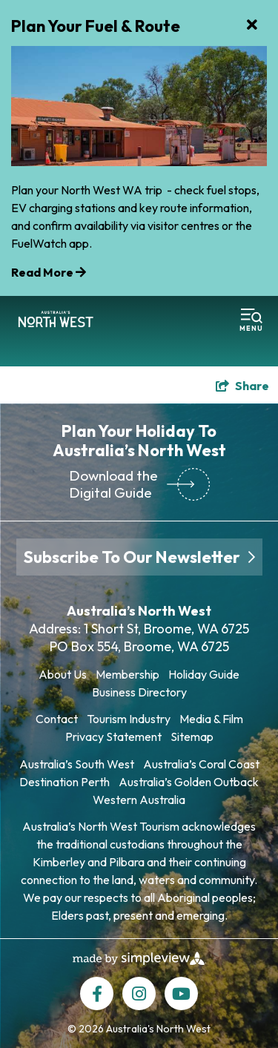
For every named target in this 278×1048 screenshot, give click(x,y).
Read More (48, 272)
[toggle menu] (251, 321)
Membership (127, 674)
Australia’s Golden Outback (189, 781)
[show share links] (242, 386)
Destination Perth (64, 781)
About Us (63, 674)
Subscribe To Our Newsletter (139, 557)
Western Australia (139, 799)
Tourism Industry (129, 718)
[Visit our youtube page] (181, 993)
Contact (57, 718)
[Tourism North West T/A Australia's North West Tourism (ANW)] (55, 321)
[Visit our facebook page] (96, 993)
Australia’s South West (76, 764)
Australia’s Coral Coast (201, 764)
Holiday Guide (203, 674)
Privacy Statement (113, 736)
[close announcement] (252, 26)
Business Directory (139, 692)
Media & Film (211, 718)
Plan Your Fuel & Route (95, 26)
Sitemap (192, 736)
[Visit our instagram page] (139, 993)
